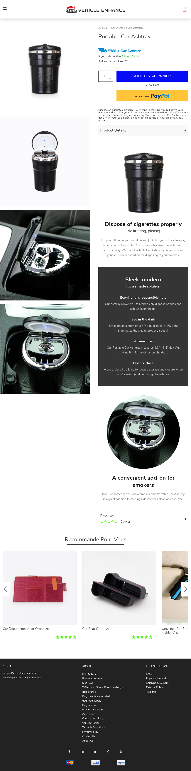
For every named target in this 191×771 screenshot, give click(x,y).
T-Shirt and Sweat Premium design (102, 687)
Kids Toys (87, 683)
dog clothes (89, 692)
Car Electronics (90, 723)
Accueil (102, 28)
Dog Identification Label (96, 696)
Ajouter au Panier (152, 76)
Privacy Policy (90, 732)
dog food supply (91, 700)
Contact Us (88, 736)
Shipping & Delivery (157, 683)
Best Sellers (89, 674)
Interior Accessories (93, 709)
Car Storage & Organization (127, 28)
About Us (87, 741)
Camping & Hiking (92, 718)
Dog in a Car (89, 705)
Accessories (89, 714)
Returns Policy (154, 687)
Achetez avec (152, 96)
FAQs (149, 674)
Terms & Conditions (93, 727)
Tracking (151, 692)
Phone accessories (93, 678)
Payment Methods (156, 678)
